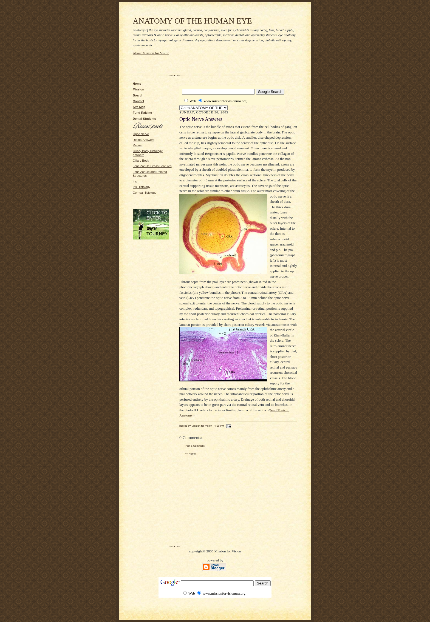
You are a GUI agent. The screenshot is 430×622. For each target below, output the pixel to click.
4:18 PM (219, 425)
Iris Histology (141, 187)
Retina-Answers (143, 139)
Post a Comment (195, 445)
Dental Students (144, 118)
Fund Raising (142, 112)
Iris (135, 181)
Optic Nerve (141, 134)
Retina (137, 145)
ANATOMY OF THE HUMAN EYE (192, 20)
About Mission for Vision (151, 53)
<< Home (190, 453)
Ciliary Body (141, 160)
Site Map (139, 107)
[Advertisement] (197, 64)
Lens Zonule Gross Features (152, 166)
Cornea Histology (144, 192)
